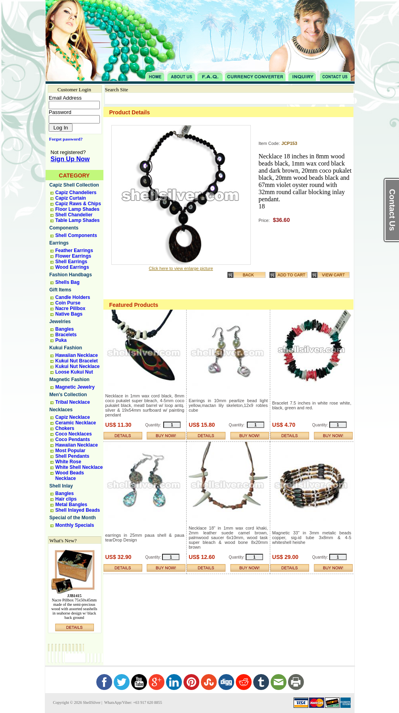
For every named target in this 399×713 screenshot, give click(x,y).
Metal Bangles (71, 504)
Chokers (64, 428)
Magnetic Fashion (70, 379)
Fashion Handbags (71, 274)
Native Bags (69, 314)
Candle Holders (72, 297)
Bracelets (66, 334)
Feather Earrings (74, 250)
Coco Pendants (72, 439)
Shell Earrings (71, 261)
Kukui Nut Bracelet (76, 361)
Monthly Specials (74, 525)
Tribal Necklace (72, 402)
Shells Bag (67, 282)
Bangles (64, 329)
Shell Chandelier (74, 215)
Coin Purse (67, 303)
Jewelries (60, 321)
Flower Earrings (73, 256)
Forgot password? (64, 139)
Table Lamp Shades (77, 220)
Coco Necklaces (73, 434)
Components (64, 228)
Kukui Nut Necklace (77, 366)
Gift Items (60, 290)
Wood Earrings (72, 267)
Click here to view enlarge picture (181, 268)
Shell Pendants (72, 456)
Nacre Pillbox (70, 308)
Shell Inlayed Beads (77, 510)
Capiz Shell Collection (74, 185)
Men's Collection (68, 394)
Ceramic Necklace (75, 423)
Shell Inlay (61, 486)
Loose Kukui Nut (74, 372)
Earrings (59, 243)
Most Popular (70, 450)
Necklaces (61, 409)
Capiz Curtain (70, 198)
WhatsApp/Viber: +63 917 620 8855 (132, 702)
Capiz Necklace (72, 417)
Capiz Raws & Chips (78, 203)
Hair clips (66, 499)
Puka (61, 340)
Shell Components (76, 235)
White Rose (68, 461)
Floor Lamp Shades (77, 209)
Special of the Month (73, 517)
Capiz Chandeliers (76, 192)
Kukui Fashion (66, 348)
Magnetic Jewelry (75, 387)
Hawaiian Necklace (76, 355)
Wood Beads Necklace (69, 475)
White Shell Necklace (79, 467)
